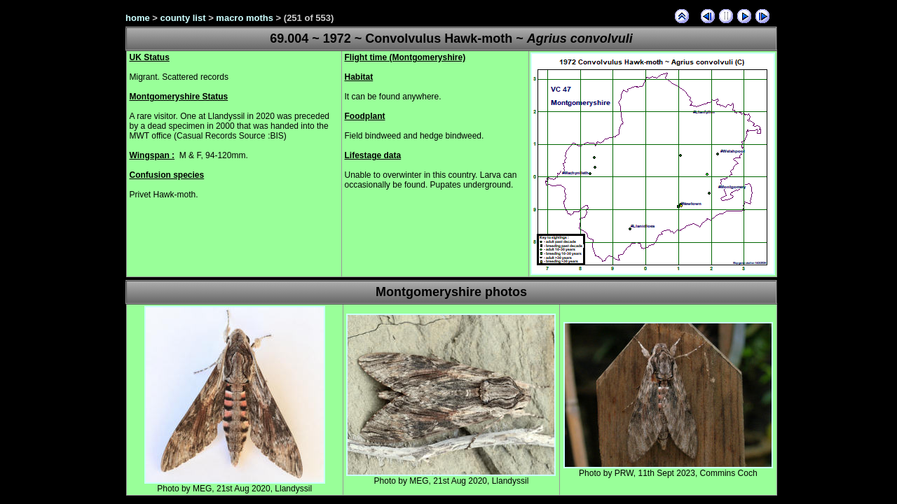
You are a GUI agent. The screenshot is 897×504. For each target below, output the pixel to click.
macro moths (244, 18)
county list (183, 18)
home (137, 18)
